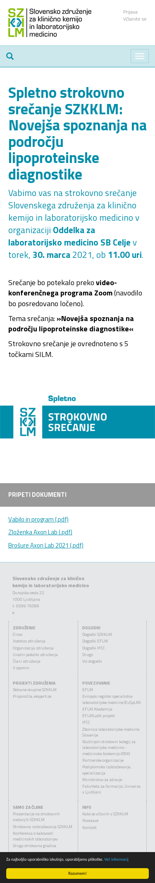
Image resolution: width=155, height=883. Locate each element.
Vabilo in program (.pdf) (38, 519)
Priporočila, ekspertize (32, 696)
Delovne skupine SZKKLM (35, 690)
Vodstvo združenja (29, 641)
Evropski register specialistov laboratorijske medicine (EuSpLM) (111, 699)
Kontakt (89, 827)
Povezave (90, 820)
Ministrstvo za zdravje (102, 780)
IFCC (86, 722)
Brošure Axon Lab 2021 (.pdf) (45, 545)
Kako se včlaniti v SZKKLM (105, 814)
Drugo (87, 655)
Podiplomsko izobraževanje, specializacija (106, 770)
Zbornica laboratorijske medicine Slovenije (110, 732)
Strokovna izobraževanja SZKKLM (42, 827)
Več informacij (116, 859)
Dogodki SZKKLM (97, 634)
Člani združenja (27, 661)
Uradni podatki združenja (35, 655)
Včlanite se (135, 19)
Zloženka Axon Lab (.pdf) (40, 532)
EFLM (87, 690)
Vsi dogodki (92, 661)
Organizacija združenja (33, 648)
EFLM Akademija (97, 709)
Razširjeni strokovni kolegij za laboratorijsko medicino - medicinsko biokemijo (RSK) (109, 748)
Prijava (130, 12)
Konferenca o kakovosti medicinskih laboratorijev (35, 836)
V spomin (21, 668)
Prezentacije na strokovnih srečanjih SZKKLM (36, 817)
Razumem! (78, 873)
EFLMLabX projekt (98, 716)
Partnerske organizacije (103, 760)
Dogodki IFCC (93, 648)
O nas (17, 634)
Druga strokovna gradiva (34, 846)
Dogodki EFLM (95, 641)
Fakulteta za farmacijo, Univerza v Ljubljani (111, 789)
